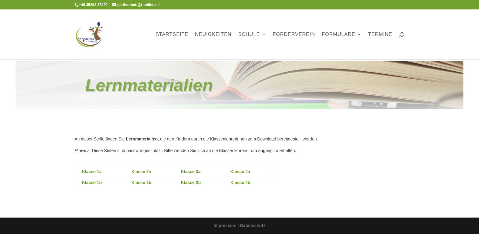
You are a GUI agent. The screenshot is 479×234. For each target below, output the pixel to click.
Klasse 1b (92, 182)
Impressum (226, 225)
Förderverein (294, 34)
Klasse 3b (191, 182)
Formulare (338, 34)
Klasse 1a (92, 171)
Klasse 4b (240, 182)
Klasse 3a (191, 171)
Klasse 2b (141, 182)
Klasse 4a (240, 171)
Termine (380, 34)
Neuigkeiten (213, 34)
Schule (249, 34)
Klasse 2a (141, 171)
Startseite (171, 34)
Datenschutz (252, 225)
